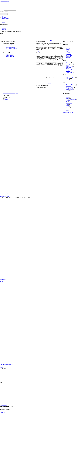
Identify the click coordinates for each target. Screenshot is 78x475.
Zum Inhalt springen (5, 1)
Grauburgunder (69, 64)
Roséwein (68, 49)
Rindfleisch (68, 105)
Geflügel (68, 100)
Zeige (7, 52)
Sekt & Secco (69, 52)
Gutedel (67, 65)
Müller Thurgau (69, 66)
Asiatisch (68, 97)
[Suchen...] (10, 11)
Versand (6, 99)
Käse (67, 101)
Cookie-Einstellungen (40, 396)
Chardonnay (68, 62)
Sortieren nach (8, 43)
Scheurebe (68, 71)
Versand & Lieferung (34, 398)
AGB (28, 396)
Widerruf (49, 398)
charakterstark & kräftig (71, 84)
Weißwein (68, 57)
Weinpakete (68, 56)
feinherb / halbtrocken (70, 77)
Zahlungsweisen (42, 398)
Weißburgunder (69, 72)
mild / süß (68, 78)
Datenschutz (32, 396)
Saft (67, 51)
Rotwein (68, 50)
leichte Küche (69, 103)
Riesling (67, 68)
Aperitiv (67, 95)
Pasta (67, 104)
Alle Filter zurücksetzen (68, 112)
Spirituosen (68, 54)
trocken (67, 79)
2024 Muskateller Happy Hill (10, 93)
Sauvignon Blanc (69, 69)
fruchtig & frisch (69, 87)
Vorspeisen (68, 108)
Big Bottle (68, 48)
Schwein (68, 107)
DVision (41, 402)
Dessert (67, 98)
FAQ (28, 398)
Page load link (4, 405)
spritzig (67, 90)
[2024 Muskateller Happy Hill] (19, 90)
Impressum (48, 396)
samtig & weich (69, 89)
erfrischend (68, 86)
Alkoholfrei (68, 47)
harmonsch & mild (70, 88)
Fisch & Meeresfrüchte (71, 99)
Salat (67, 106)
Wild (67, 110)
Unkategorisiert (69, 55)
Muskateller (68, 67)
